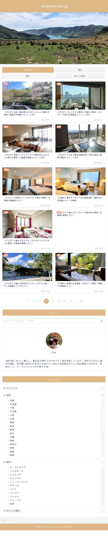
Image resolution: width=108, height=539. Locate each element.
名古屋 (57, 411)
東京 (57, 429)
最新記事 (28, 70)
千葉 (57, 407)
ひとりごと (55, 388)
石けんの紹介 (80, 76)
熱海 (57, 440)
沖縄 (57, 436)
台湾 (57, 503)
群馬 (57, 447)
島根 (57, 422)
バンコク (57, 492)
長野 (57, 455)
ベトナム (57, 496)
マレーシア (57, 500)
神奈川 (57, 444)
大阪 (57, 415)
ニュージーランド (57, 481)
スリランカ (57, 474)
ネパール (57, 485)
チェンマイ (57, 478)
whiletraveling (54, 6)
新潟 (57, 426)
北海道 (57, 404)
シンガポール (57, 471)
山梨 (57, 418)
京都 (57, 400)
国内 (28, 76)
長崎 (57, 451)
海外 (80, 70)
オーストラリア (57, 467)
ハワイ (57, 489)
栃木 (57, 433)
